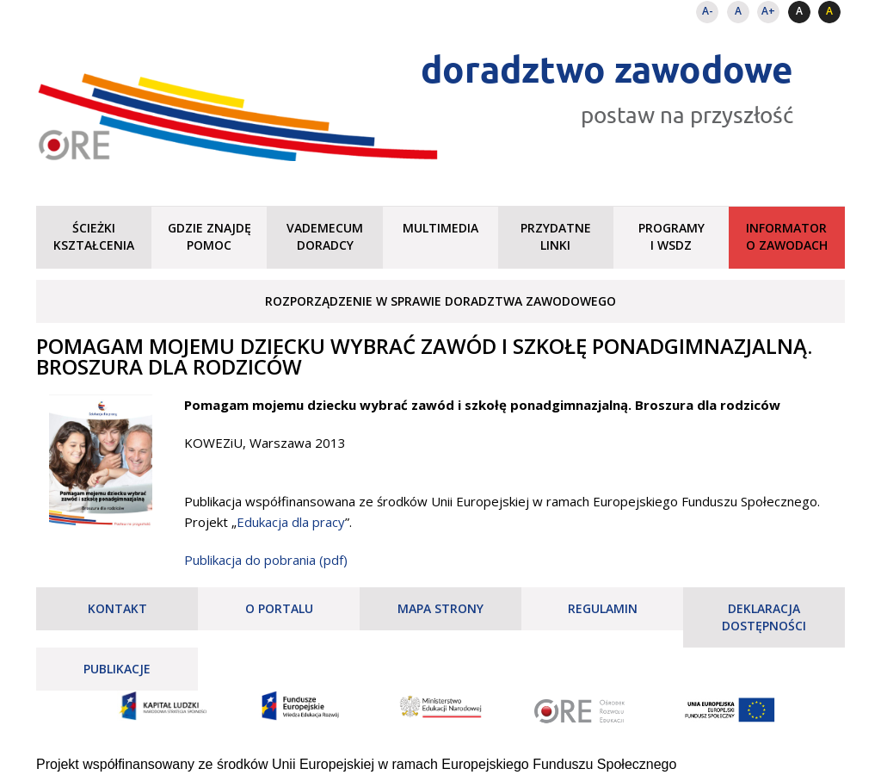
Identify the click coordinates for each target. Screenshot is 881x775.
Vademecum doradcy (324, 236)
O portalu (279, 608)
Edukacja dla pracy (291, 521)
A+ (768, 10)
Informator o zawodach (787, 236)
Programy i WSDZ (671, 236)
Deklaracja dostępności (764, 617)
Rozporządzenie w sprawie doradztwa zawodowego (440, 301)
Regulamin (603, 608)
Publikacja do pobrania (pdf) (266, 559)
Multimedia (440, 228)
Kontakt (117, 608)
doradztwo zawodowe (607, 68)
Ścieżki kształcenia (93, 236)
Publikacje (117, 668)
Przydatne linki (556, 236)
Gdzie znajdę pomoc (209, 236)
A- (707, 10)
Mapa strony (440, 608)
